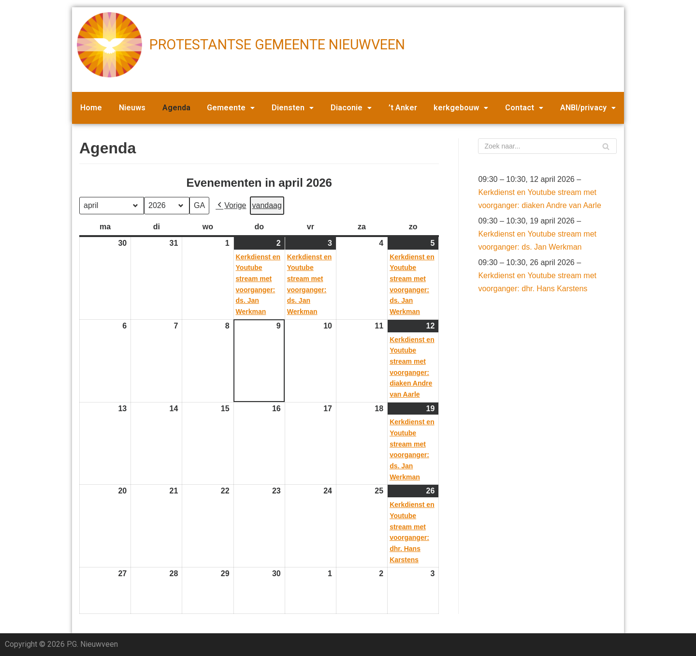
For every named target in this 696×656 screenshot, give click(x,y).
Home (91, 107)
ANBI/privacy (588, 107)
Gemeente (231, 107)
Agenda (176, 107)
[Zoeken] (547, 146)
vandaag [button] (267, 205)
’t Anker (403, 107)
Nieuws (132, 107)
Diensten (293, 107)
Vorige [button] (231, 205)
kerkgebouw (461, 107)
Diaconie (351, 107)
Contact (524, 107)
